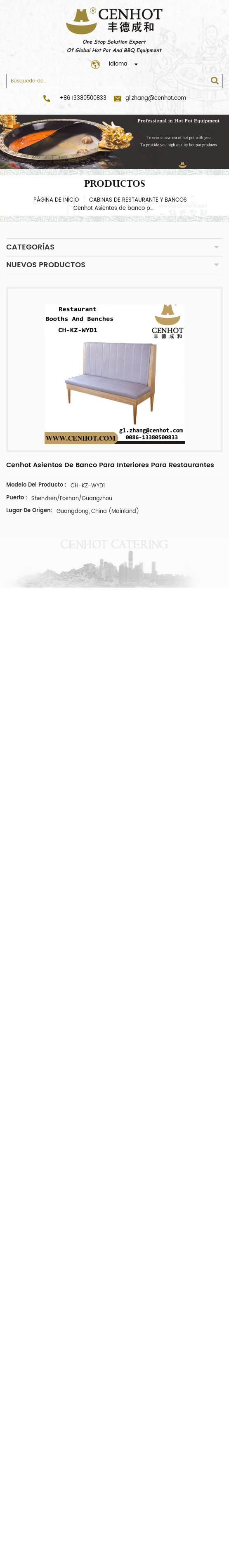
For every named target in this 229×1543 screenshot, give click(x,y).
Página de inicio (56, 200)
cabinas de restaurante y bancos (138, 200)
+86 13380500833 (82, 98)
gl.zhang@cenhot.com (149, 98)
